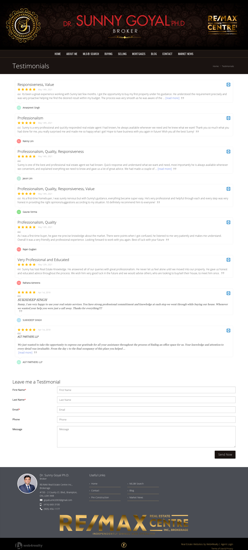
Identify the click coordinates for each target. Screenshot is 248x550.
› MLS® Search (136, 483)
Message (17, 429)
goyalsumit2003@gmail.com (58, 500)
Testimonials (228, 66)
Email (16, 409)
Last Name (19, 399)
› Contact (94, 490)
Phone (16, 419)
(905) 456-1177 (52, 508)
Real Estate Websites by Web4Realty (199, 544)
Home (216, 66)
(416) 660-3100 (52, 504)
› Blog (131, 490)
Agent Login (227, 544)
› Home (93, 483)
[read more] (172, 98)
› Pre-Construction (99, 497)
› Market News (135, 497)
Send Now (225, 454)
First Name (19, 389)
